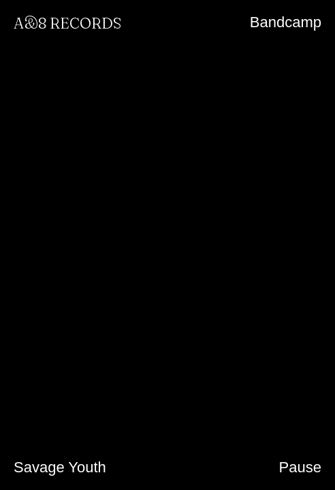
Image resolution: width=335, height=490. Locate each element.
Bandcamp (285, 22)
